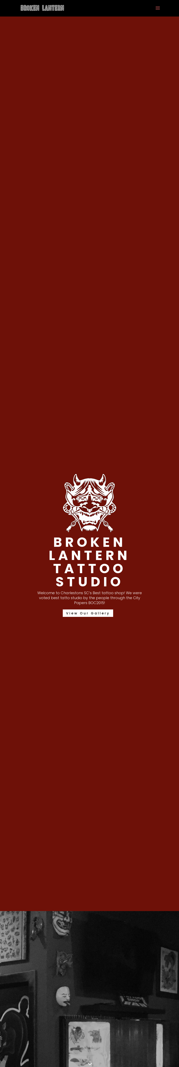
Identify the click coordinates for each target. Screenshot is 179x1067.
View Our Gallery (88, 613)
